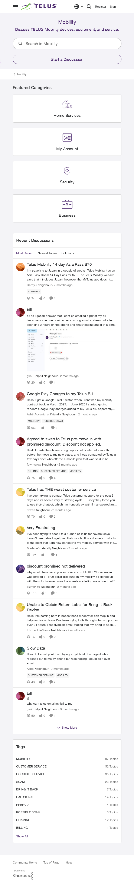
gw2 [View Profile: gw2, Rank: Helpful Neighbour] (30, 376)
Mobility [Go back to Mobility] (19, 74)
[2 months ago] (62, 285)
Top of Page (51, 862)
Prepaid (22, 804)
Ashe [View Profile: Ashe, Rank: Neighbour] (30, 668)
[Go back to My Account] (67, 149)
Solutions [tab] (68, 253)
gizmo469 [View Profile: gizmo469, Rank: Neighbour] (33, 586)
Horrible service (30, 774)
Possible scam (28, 812)
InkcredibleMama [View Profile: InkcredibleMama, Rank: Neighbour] (38, 630)
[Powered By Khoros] (67, 875)
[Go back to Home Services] (67, 115)
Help (69, 862)
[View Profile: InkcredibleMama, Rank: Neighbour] (20, 607)
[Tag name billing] (33, 471)
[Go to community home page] (39, 6)
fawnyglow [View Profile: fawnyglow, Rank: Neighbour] (34, 464)
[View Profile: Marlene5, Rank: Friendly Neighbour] (20, 530)
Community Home (25, 862)
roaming (23, 820)
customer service (31, 766)
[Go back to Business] (67, 215)
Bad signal (25, 797)
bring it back (27, 789)
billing (22, 827)
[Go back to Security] (67, 182)
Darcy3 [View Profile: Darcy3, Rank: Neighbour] (32, 285)
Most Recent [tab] (24, 253)
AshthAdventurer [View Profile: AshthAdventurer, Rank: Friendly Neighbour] (38, 414)
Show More (67, 727)
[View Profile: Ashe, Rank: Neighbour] (20, 651)
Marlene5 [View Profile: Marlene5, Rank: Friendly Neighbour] (33, 548)
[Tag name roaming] (34, 291)
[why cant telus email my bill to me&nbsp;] (72, 703)
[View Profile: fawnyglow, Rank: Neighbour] (20, 441)
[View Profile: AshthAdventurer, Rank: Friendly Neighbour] (20, 396)
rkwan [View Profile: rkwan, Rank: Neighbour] (31, 509)
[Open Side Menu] (15, 6)
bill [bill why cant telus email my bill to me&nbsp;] (29, 693)
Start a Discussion (67, 59)
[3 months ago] (69, 709)
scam (20, 781)
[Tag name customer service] (53, 471)
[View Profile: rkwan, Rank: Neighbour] (20, 492)
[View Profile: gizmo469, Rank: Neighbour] (20, 569)
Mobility (23, 758)
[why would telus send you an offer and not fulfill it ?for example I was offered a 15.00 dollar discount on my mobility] (72, 576)
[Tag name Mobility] (34, 420)
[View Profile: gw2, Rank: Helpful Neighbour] (20, 312)
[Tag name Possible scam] (53, 420)
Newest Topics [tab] (47, 253)
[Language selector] (78, 6)
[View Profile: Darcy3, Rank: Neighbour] (20, 267)
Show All (22, 836)
